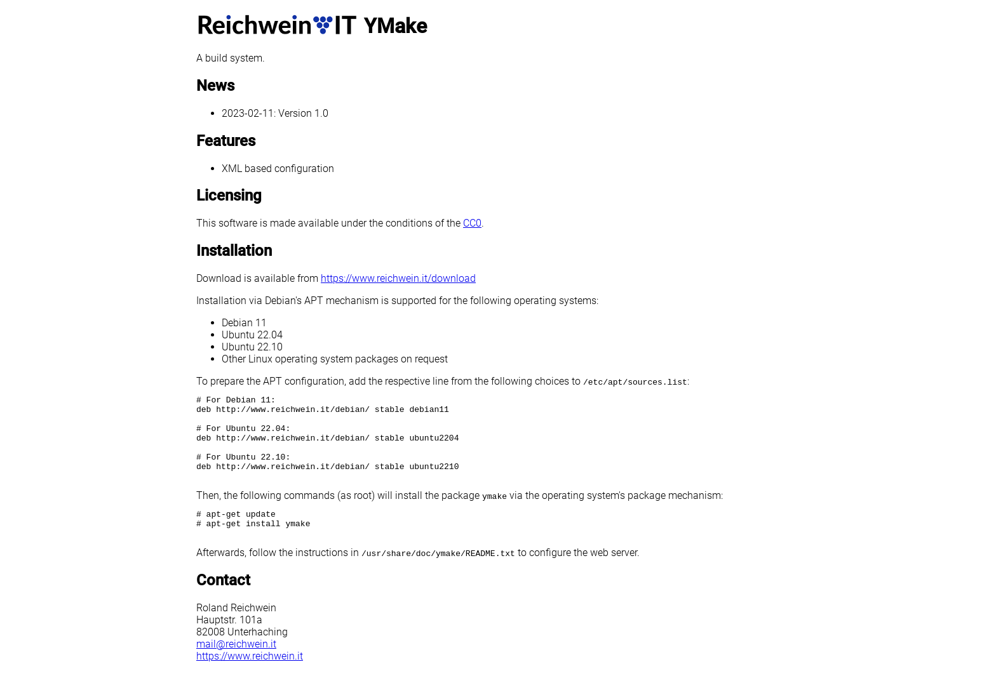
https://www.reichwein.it (249, 679)
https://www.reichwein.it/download (398, 278)
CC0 (472, 223)
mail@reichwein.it (236, 667)
